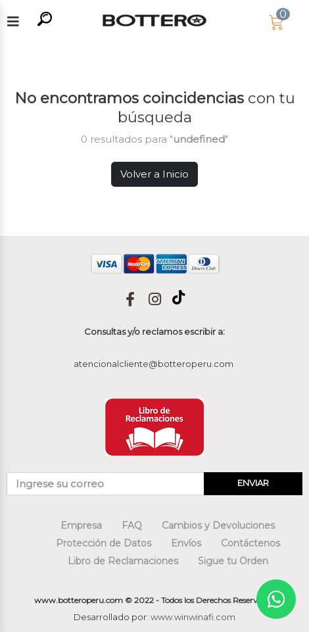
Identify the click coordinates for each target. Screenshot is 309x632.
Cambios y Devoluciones (218, 525)
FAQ (132, 525)
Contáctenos (250, 543)
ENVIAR (253, 482)
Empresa (81, 525)
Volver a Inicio (154, 174)
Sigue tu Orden (233, 561)
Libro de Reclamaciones (123, 561)
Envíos (186, 543)
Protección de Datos (103, 543)
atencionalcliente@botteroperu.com (153, 363)
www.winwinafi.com (193, 617)
